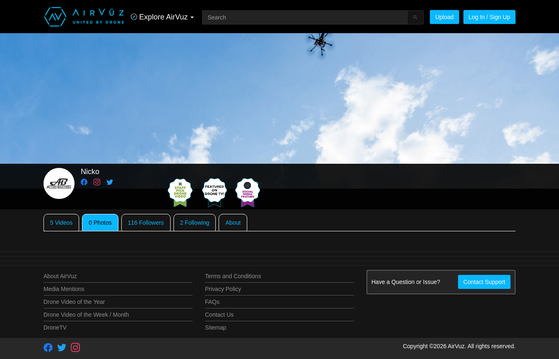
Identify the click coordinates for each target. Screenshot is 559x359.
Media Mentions (63, 289)
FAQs (212, 301)
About (233, 222)
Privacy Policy (223, 289)
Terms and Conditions (233, 276)
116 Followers (146, 222)
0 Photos (100, 222)
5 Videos (61, 222)
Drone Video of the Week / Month (86, 314)
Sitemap (215, 327)
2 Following (195, 222)
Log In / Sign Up (489, 17)
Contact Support (484, 282)
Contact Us (219, 314)
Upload (444, 17)
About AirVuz (60, 276)
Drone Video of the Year (74, 301)
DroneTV (55, 327)
